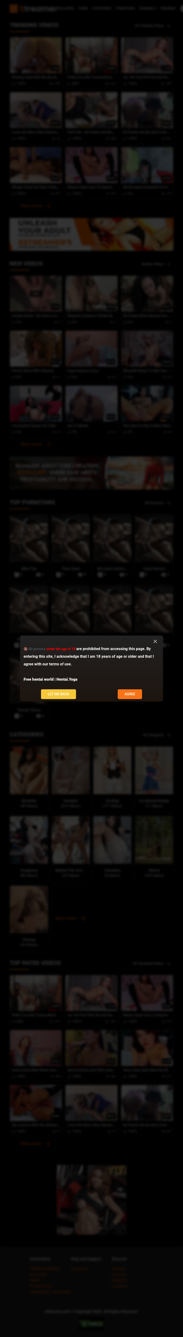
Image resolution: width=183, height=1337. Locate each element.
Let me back (58, 694)
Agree (130, 694)
